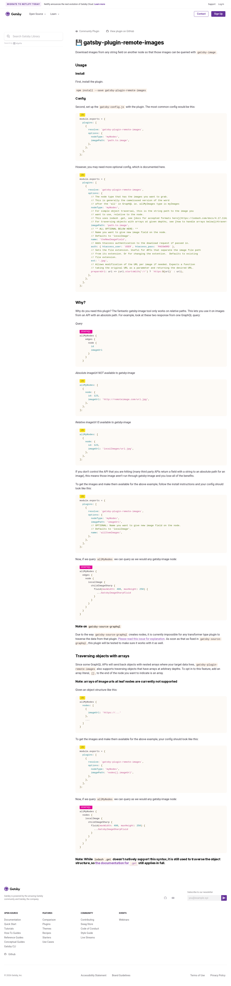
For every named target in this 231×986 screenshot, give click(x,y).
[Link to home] (13, 14)
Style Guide (87, 938)
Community (96, 916)
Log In (221, 4)
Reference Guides (13, 943)
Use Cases (48, 947)
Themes (46, 934)
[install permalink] (73, 74)
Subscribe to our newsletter (200, 892)
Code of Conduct (90, 934)
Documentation (12, 925)
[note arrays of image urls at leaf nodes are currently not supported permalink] (73, 682)
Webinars (124, 925)
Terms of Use (197, 981)
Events (134, 916)
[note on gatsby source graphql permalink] (73, 626)
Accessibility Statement (93, 981)
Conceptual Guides (14, 947)
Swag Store (87, 929)
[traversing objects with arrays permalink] (73, 656)
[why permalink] (73, 302)
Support (211, 4)
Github (10, 960)
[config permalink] (73, 99)
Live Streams (88, 943)
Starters (46, 943)
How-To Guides (12, 938)
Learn (55, 14)
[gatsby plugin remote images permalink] (73, 42)
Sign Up (218, 13)
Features (58, 916)
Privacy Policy (217, 981)
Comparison (49, 925)
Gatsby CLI (10, 952)
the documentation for (116, 863)
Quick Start (10, 929)
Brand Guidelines (121, 981)
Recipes (46, 938)
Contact (201, 13)
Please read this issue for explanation (141, 639)
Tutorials (9, 934)
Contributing (87, 925)
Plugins (46, 929)
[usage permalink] (73, 65)
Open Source (37, 14)
